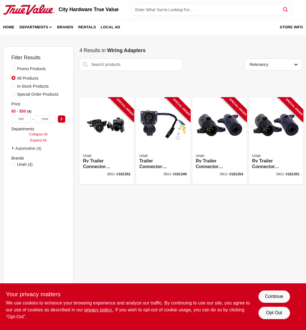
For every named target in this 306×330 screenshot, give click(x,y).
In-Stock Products (33, 86)
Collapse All (38, 134)
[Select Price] (61, 119)
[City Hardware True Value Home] (29, 10)
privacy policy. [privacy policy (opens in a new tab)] (98, 309)
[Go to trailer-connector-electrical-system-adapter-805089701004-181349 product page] (163, 141)
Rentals (87, 27)
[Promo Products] (13, 68)
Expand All (38, 140)
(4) (25, 164)
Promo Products (31, 68)
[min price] (21, 119)
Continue (274, 296)
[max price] (45, 119)
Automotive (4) (28, 148)
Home (9, 27)
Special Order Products (38, 94)
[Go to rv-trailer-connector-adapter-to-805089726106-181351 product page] (276, 141)
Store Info (291, 27)
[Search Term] (211, 9)
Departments (33, 27)
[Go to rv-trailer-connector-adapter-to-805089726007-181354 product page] (219, 141)
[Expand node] (13, 148)
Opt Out (274, 312)
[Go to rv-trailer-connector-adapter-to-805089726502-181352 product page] (107, 141)
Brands (65, 27)
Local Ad (110, 27)
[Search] (286, 9)
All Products (28, 78)
